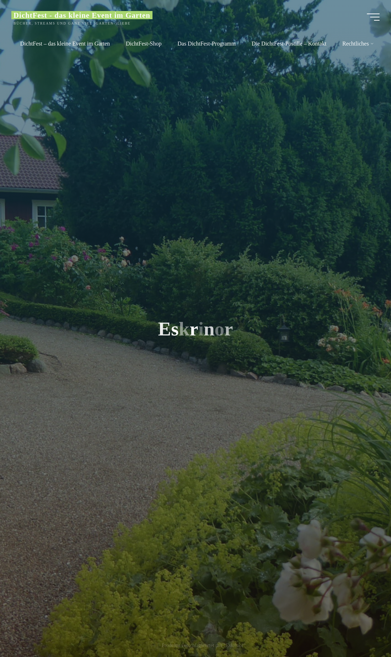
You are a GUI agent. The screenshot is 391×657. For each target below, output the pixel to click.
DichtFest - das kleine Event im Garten (82, 15)
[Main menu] (373, 17)
